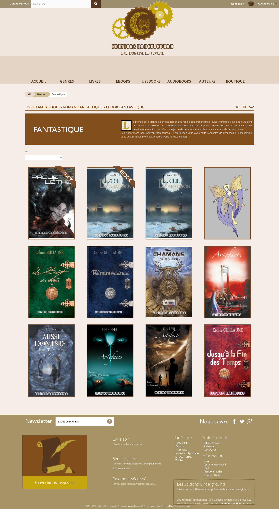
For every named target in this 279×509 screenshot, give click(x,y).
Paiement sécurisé (129, 478)
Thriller (179, 460)
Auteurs (207, 81)
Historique (181, 449)
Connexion (237, 3)
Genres (67, 81)
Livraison (121, 439)
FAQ (206, 468)
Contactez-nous (19, 3)
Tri (26, 152)
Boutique (235, 81)
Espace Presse (211, 442)
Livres (95, 81)
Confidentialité (212, 475)
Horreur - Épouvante (187, 453)
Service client (125, 458)
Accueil (38, 81)
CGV (206, 461)
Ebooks (123, 81)
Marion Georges (135, 506)
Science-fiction (183, 456)
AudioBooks (179, 81)
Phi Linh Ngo (167, 506)
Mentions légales (213, 471)
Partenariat (210, 449)
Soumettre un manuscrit (54, 482)
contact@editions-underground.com (142, 463)
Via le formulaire (121, 468)
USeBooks (151, 81)
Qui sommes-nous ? (215, 464)
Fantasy (179, 446)
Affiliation (209, 446)
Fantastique (181, 442)
